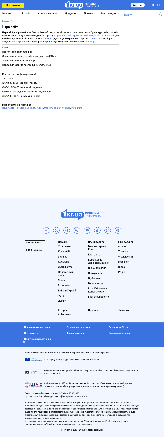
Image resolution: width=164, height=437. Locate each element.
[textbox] (140, 14)
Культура (63, 261)
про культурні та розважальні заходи (76, 35)
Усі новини (64, 246)
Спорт (61, 280)
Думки (62, 300)
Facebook (21, 107)
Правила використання (37, 327)
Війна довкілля (97, 267)
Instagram (76, 107)
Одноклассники (52, 107)
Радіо (121, 272)
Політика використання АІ (37, 340)
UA (153, 5)
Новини (6, 13)
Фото (61, 295)
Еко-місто (94, 254)
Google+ (31, 107)
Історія (26, 13)
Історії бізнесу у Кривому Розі (97, 290)
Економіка (64, 285)
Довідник (70, 13)
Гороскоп (123, 261)
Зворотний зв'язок (119, 333)
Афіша (122, 246)
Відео (121, 266)
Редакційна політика (78, 327)
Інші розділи (108, 13)
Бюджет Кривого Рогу (98, 248)
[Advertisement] (142, 88)
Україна (62, 256)
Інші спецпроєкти (98, 296)
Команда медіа (75, 333)
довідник (97, 38)
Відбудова (94, 278)
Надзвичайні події (65, 274)
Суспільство (65, 266)
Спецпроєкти (46, 13)
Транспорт (124, 251)
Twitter (39, 107)
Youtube (66, 107)
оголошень (46, 38)
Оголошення (125, 256)
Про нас (88, 13)
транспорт (90, 41)
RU (159, 5)
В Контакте (8, 107)
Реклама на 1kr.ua (119, 327)
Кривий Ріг (64, 251)
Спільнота (64, 314)
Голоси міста (95, 283)
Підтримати (13, 5)
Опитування (95, 273)
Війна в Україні (67, 290)
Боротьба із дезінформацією (98, 261)
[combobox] (140, 14)
